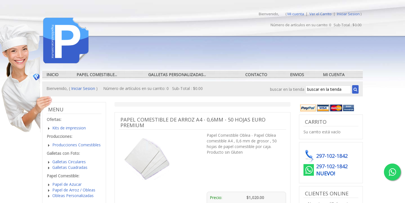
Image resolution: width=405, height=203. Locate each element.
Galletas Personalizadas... (177, 74)
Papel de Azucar (67, 184)
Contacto (256, 74)
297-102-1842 (332, 166)
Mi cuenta (295, 13)
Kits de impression (69, 128)
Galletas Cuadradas (69, 167)
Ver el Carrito (320, 13)
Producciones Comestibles (76, 144)
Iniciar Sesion (348, 13)
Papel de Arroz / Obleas (73, 190)
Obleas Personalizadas (73, 195)
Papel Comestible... (96, 74)
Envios (297, 74)
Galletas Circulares (69, 161)
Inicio (52, 74)
